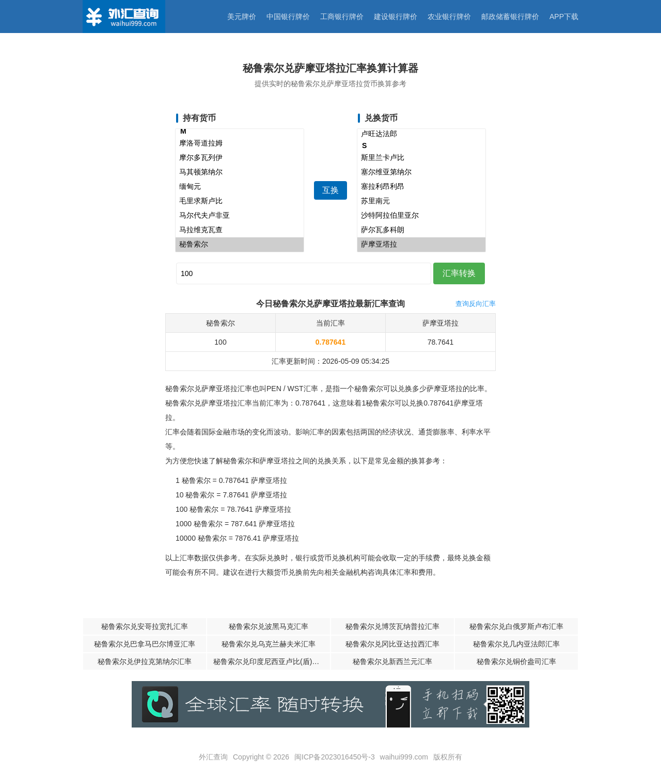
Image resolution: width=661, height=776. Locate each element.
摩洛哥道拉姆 (240, 143)
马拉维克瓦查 (240, 230)
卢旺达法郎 (421, 134)
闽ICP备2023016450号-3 (334, 757)
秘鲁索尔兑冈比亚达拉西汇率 (392, 644)
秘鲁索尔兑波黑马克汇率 (268, 626)
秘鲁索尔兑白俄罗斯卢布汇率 (516, 626)
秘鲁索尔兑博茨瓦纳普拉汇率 (392, 626)
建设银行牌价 (395, 16)
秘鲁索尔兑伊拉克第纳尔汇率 (145, 661)
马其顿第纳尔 (240, 172)
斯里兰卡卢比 (421, 158)
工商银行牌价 (342, 16)
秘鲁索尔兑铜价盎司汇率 (516, 661)
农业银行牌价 (449, 16)
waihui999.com (404, 757)
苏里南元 (421, 201)
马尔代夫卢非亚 (240, 215)
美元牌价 (241, 16)
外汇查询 (213, 757)
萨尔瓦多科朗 (421, 230)
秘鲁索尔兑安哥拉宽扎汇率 (144, 626)
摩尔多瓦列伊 (240, 158)
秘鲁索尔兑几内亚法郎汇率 (516, 644)
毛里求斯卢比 (240, 201)
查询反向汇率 (475, 304)
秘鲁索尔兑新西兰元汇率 (392, 661)
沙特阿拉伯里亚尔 (421, 215)
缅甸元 (240, 187)
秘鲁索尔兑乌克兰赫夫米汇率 (269, 644)
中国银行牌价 (288, 16)
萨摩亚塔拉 (421, 244)
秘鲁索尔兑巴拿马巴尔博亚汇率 (144, 644)
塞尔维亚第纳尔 (421, 172)
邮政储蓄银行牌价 (510, 16)
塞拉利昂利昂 (421, 187)
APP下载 (563, 16)
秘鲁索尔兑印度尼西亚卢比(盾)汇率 (269, 661)
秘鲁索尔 (240, 244)
